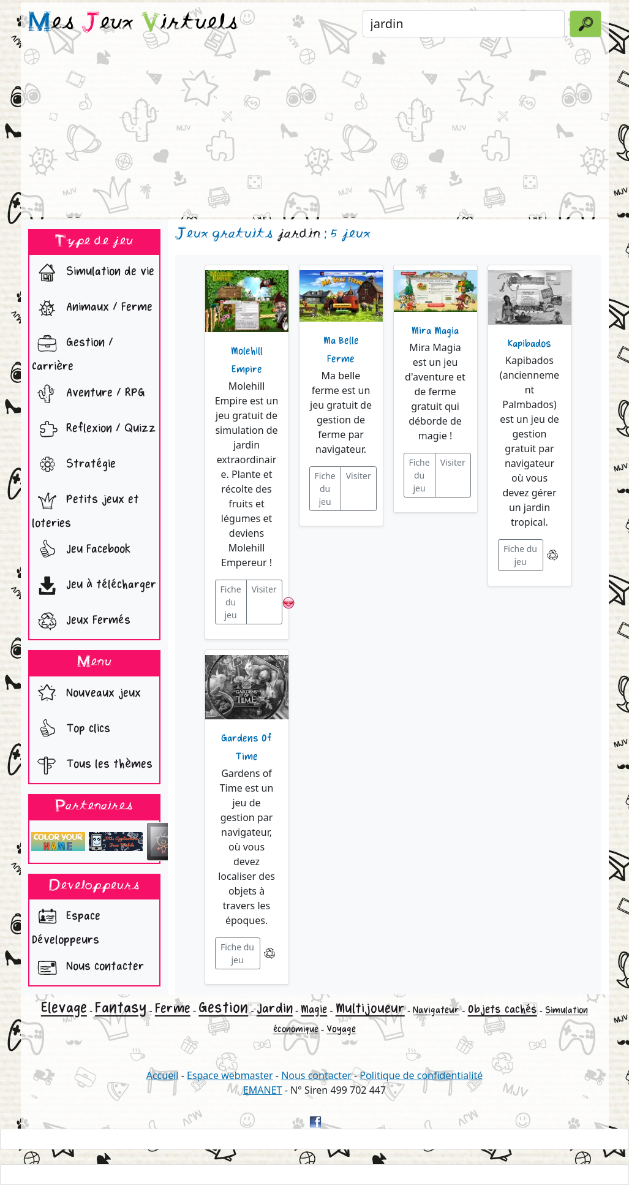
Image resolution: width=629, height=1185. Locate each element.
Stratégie (74, 465)
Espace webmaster (230, 1075)
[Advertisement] (315, 131)
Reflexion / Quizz (94, 429)
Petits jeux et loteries (85, 508)
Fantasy (120, 1007)
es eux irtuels (133, 23)
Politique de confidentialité (421, 1075)
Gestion (223, 1007)
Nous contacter (88, 967)
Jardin (275, 1008)
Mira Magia (435, 331)
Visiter (264, 589)
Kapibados (529, 343)
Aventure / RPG (88, 394)
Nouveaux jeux (86, 694)
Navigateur (436, 1010)
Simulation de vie (93, 272)
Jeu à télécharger (94, 585)
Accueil (162, 1075)
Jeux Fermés (81, 621)
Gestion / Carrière (72, 351)
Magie (314, 1009)
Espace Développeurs (66, 924)
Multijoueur (370, 1008)
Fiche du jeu (230, 602)
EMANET (262, 1090)
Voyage (341, 1029)
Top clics (71, 729)
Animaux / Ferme (92, 308)
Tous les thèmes (92, 765)
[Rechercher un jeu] (464, 23)
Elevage (64, 1007)
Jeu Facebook (81, 550)
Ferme (172, 1008)
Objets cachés (502, 1009)
